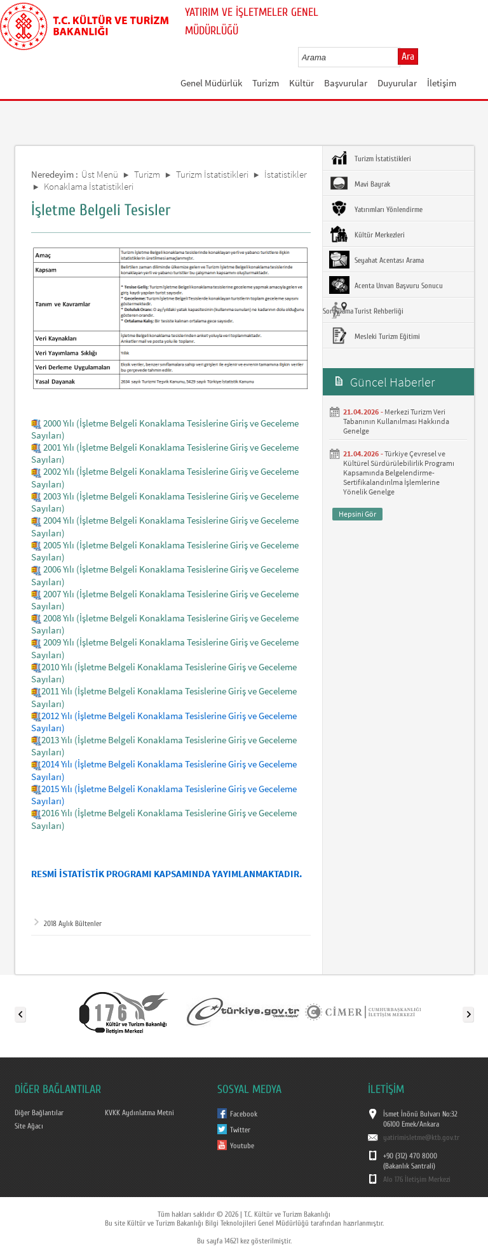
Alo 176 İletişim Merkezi (417, 1179)
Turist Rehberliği (366, 310)
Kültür (301, 83)
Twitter (240, 1129)
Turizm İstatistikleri (212, 174)
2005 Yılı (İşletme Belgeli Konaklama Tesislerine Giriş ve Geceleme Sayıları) (165, 551)
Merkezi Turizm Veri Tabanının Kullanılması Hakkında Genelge (396, 421)
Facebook (243, 1113)
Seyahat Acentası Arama (376, 259)
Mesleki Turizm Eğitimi (374, 336)
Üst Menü (99, 174)
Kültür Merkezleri (367, 234)
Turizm (265, 83)
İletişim (441, 83)
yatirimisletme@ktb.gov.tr (421, 1137)
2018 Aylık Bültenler (68, 923)
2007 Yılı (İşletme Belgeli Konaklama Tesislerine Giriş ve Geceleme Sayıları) (165, 600)
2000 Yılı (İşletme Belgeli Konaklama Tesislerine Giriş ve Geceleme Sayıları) (165, 429)
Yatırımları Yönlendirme (376, 209)
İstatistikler (285, 174)
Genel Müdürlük (211, 83)
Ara (408, 56)
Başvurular (345, 83)
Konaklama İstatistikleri (88, 186)
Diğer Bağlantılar (39, 1112)
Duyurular (397, 83)
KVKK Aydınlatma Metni (139, 1112)
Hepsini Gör (357, 514)
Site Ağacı (29, 1126)
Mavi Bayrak (359, 183)
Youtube (242, 1145)
